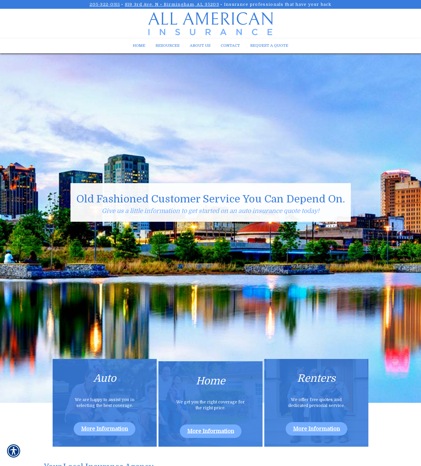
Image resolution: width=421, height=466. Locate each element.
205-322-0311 (104, 4)
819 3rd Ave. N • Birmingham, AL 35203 (172, 4)
